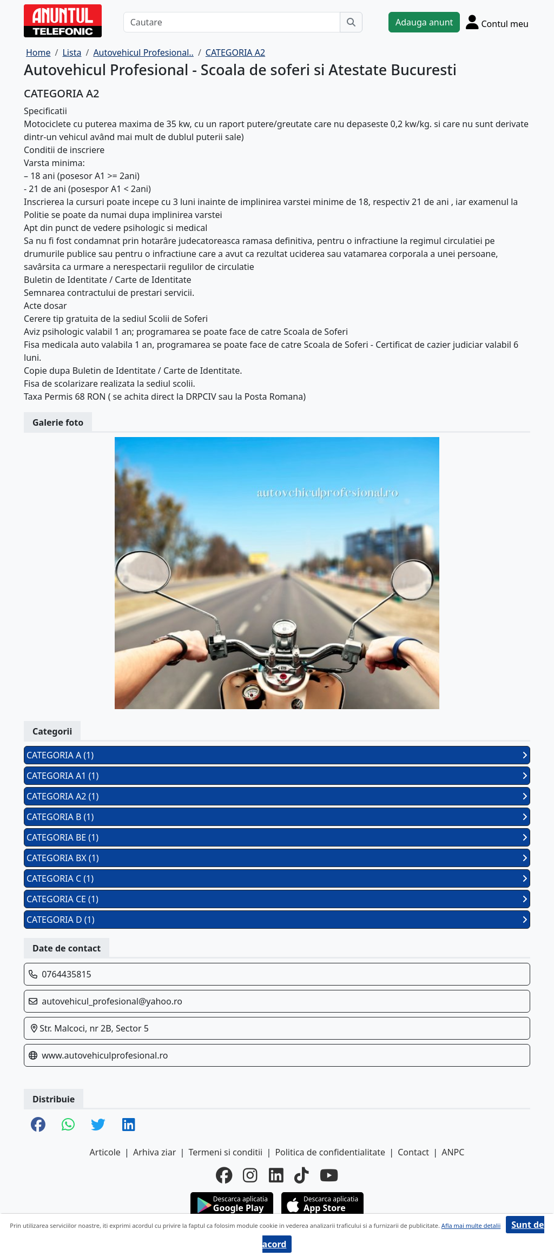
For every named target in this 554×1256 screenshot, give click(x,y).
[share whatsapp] (68, 1125)
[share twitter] (98, 1125)
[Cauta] (351, 22)
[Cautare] (231, 22)
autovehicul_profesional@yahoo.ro (112, 1001)
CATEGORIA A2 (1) (277, 796)
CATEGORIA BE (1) (277, 837)
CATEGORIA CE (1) (277, 899)
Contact (413, 1152)
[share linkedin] (128, 1125)
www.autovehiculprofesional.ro (105, 1055)
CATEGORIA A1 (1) (277, 776)
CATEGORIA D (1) (277, 920)
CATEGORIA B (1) (277, 817)
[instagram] (250, 1175)
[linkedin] (276, 1175)
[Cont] (497, 21)
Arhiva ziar (154, 1152)
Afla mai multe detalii (470, 1225)
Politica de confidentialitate (330, 1152)
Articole (105, 1152)
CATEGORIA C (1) (277, 878)
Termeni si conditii (225, 1152)
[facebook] (224, 1175)
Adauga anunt (424, 22)
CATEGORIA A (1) (277, 755)
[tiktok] (301, 1175)
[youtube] (329, 1175)
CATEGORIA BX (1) (277, 858)
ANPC (452, 1152)
